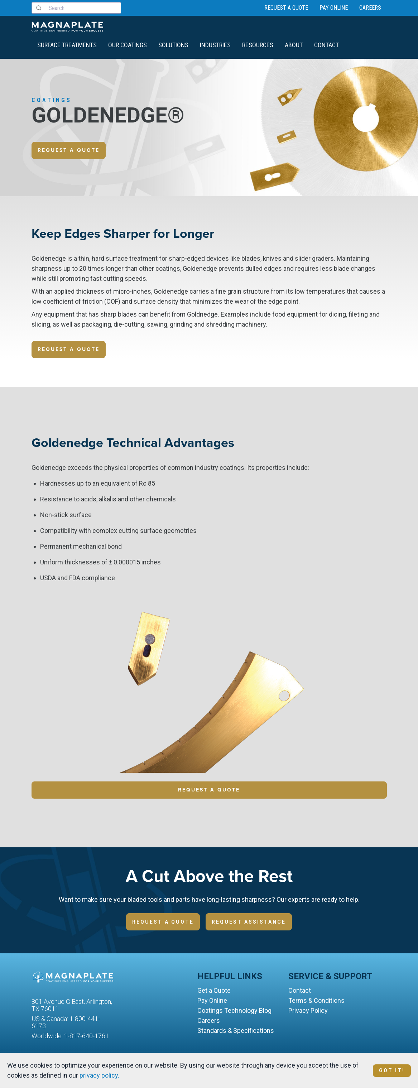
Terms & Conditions (316, 1000)
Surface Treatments (67, 45)
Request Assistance (249, 922)
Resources (257, 45)
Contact (326, 45)
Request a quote (69, 150)
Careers (370, 7)
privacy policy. (99, 1075)
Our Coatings (127, 45)
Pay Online (333, 7)
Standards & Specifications (235, 1030)
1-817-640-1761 (86, 1036)
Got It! (392, 1070)
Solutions (173, 45)
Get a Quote (214, 990)
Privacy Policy (308, 1010)
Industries (215, 45)
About (294, 45)
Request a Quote (286, 7)
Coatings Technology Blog (234, 1010)
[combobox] (76, 8)
